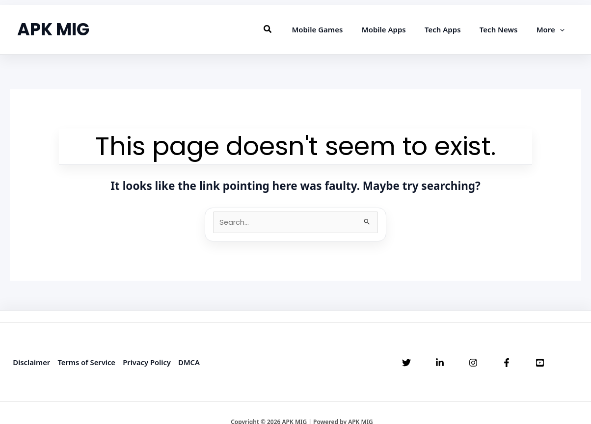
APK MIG (53, 29)
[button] (288, 29)
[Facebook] (506, 363)
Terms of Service (86, 362)
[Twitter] (406, 363)
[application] (561, 29)
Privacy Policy (148, 362)
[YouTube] (540, 363)
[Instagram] (473, 363)
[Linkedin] (439, 363)
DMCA (191, 362)
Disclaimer (31, 362)
